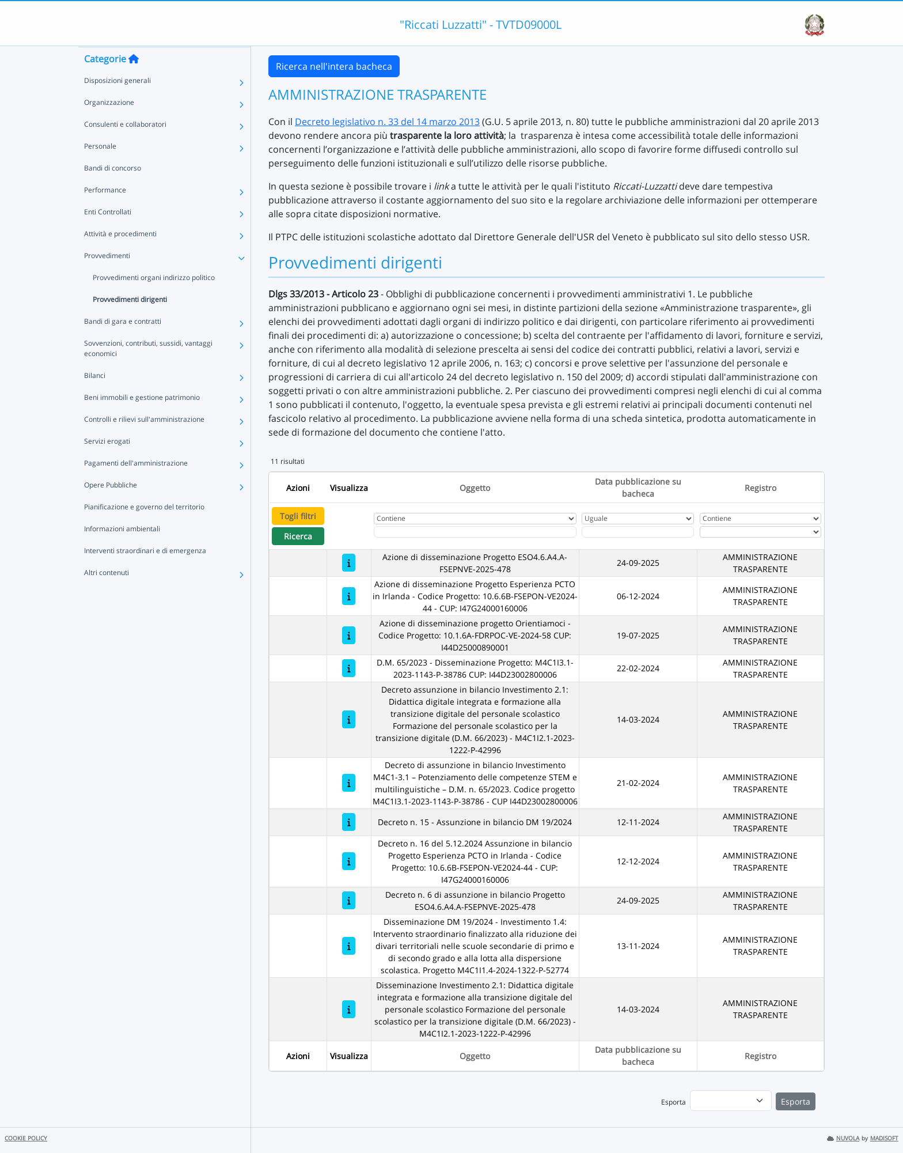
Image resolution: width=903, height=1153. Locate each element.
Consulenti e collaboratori (125, 147)
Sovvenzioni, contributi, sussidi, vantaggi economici (148, 371)
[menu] (731, 1100)
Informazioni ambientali (122, 551)
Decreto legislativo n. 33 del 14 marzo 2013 (387, 121)
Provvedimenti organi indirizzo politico (154, 300)
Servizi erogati (107, 463)
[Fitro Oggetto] (475, 532)
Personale (100, 168)
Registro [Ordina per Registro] (760, 487)
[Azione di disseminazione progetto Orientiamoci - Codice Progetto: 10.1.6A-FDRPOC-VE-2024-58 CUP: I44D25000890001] (348, 635)
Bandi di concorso (112, 190)
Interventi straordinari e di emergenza (145, 573)
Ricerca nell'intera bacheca (334, 66)
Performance (105, 212)
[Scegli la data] (638, 532)
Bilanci (94, 398)
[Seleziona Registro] (760, 532)
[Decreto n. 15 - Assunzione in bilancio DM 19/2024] (348, 822)
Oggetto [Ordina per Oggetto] (475, 487)
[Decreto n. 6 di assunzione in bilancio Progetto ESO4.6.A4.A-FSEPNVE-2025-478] (348, 900)
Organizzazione (109, 125)
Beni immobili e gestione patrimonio (142, 420)
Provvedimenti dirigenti (130, 322)
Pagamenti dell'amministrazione (136, 485)
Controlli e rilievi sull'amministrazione (144, 442)
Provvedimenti (107, 278)
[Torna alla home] (133, 81)
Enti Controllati (107, 234)
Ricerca (298, 536)
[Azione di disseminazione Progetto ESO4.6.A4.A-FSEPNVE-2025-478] (348, 563)
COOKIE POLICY (26, 1138)
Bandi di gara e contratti (122, 344)
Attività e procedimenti (120, 256)
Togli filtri (298, 516)
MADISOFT (884, 1138)
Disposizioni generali (117, 103)
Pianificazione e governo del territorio (144, 529)
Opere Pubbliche (110, 507)
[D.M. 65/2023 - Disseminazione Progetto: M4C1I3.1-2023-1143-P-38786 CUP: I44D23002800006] (348, 668)
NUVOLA (843, 1138)
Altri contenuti (106, 595)
